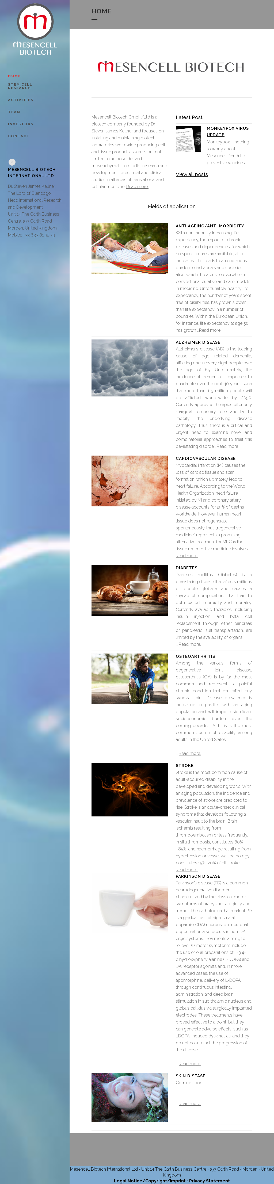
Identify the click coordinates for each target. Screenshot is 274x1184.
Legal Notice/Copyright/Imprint (150, 1180)
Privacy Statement (209, 1180)
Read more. (137, 186)
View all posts (192, 174)
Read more (227, 446)
